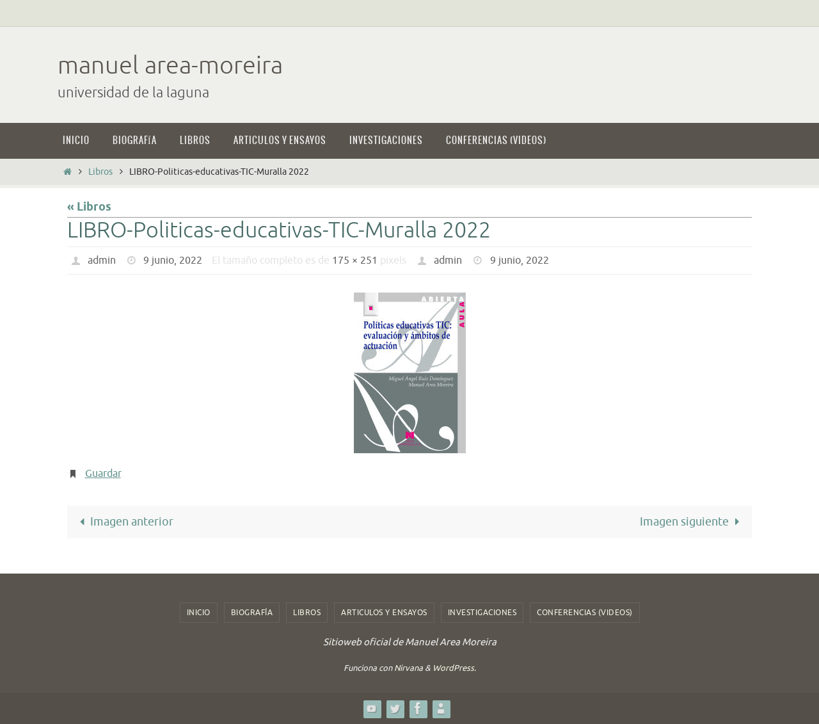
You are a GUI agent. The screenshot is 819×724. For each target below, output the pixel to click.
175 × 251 (355, 260)
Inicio (199, 612)
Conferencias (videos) (585, 612)
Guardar (103, 473)
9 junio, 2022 (172, 260)
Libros (100, 171)
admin (102, 260)
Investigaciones (482, 612)
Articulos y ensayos (384, 612)
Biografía (252, 612)
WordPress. (454, 668)
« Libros (89, 207)
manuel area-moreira (170, 66)
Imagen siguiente (692, 522)
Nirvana (408, 668)
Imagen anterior (123, 522)
